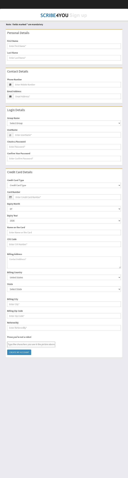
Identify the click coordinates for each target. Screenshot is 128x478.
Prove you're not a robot (19, 337)
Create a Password (16, 141)
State (10, 284)
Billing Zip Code (15, 310)
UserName (12, 129)
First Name (12, 41)
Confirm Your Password (18, 153)
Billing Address (14, 254)
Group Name (13, 118)
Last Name (12, 52)
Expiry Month (13, 203)
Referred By (13, 322)
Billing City (12, 299)
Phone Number (14, 79)
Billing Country (14, 272)
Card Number (13, 192)
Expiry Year (12, 215)
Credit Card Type (15, 180)
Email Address (14, 91)
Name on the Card (16, 227)
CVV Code (11, 239)
